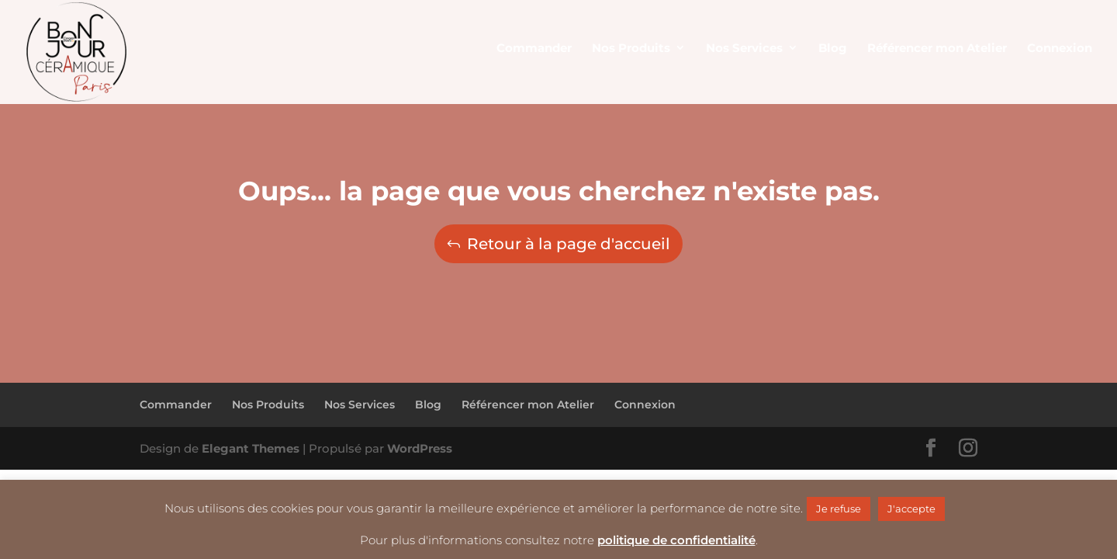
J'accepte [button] (911, 508)
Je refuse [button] (838, 508)
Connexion (645, 404)
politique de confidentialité (676, 540)
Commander (176, 404)
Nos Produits (268, 404)
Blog (428, 404)
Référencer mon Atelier (528, 404)
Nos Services (359, 404)
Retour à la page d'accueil (568, 243)
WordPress (419, 448)
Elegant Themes (250, 448)
